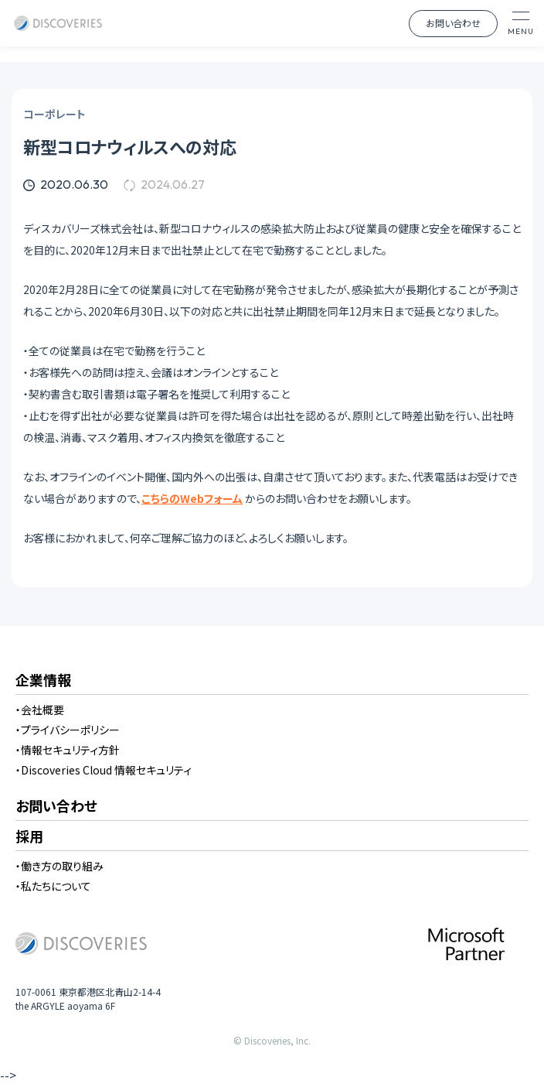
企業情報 (43, 680)
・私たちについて (53, 886)
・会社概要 (39, 709)
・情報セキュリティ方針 (67, 749)
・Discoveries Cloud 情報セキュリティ (103, 770)
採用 (29, 837)
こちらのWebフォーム (192, 498)
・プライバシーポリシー (67, 729)
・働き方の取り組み (59, 866)
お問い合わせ (453, 22)
